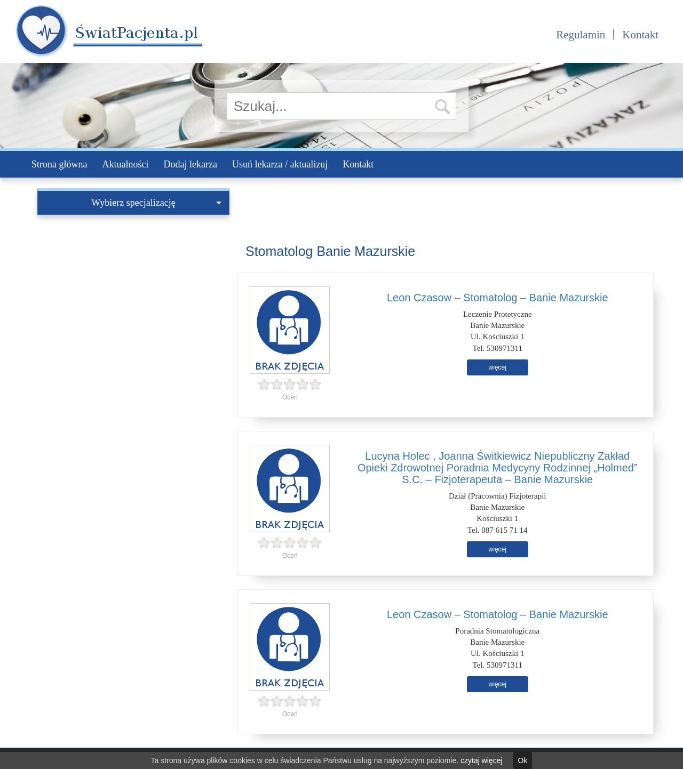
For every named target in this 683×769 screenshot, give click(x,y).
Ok (523, 760)
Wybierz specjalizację (156, 202)
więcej (497, 367)
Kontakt (640, 34)
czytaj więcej (481, 760)
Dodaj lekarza (190, 164)
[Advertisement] (133, 295)
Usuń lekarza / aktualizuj (280, 164)
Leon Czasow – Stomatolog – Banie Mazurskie (497, 297)
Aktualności (125, 164)
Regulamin (580, 34)
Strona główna (59, 164)
